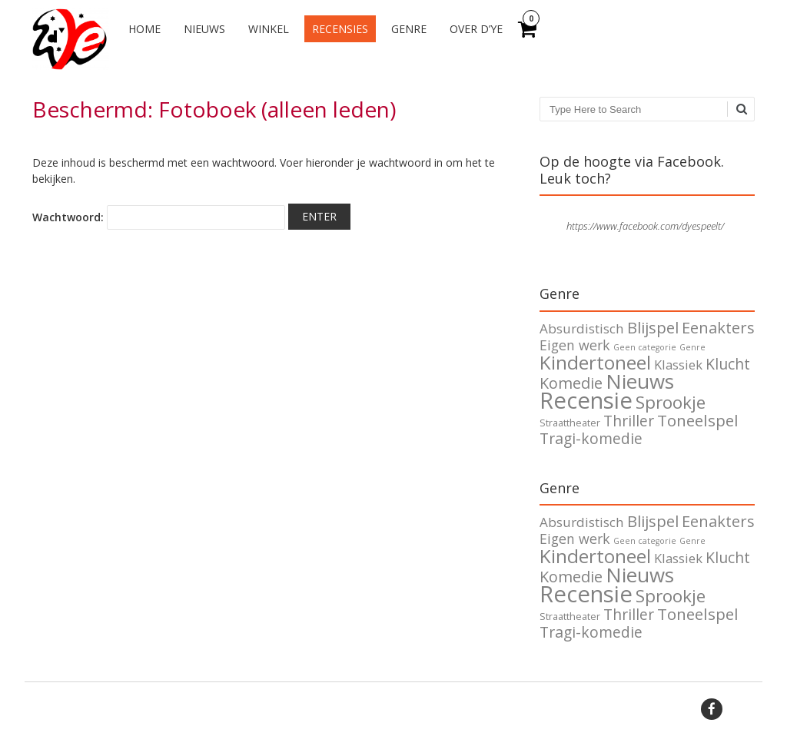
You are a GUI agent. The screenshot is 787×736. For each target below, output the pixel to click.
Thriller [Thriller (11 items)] (628, 421)
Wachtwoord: (158, 217)
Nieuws (204, 29)
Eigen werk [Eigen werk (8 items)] (575, 345)
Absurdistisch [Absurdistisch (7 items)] (582, 328)
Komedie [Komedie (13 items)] (571, 383)
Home (144, 29)
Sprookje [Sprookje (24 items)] (671, 402)
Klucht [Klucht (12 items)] (728, 363)
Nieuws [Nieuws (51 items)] (640, 381)
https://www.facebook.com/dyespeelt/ (645, 226)
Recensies (340, 29)
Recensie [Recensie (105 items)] (586, 400)
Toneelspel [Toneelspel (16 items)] (698, 420)
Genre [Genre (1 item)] (692, 347)
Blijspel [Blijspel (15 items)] (653, 327)
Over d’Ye (476, 29)
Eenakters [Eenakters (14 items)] (718, 327)
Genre (409, 29)
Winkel (268, 29)
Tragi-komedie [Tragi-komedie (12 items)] (591, 438)
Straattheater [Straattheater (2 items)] (570, 422)
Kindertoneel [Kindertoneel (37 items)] (595, 362)
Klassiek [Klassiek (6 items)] (678, 364)
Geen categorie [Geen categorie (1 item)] (644, 347)
